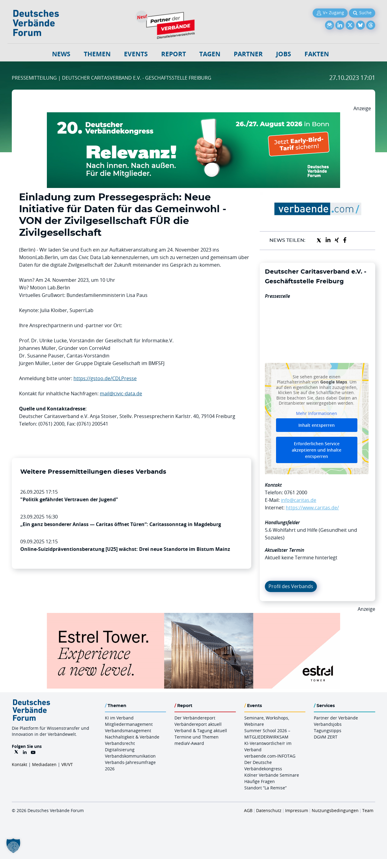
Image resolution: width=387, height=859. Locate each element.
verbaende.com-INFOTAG (269, 756)
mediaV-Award (189, 743)
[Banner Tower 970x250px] (193, 616)
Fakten (316, 54)
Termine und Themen (196, 737)
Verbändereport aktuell (198, 724)
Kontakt (19, 764)
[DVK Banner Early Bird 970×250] (193, 116)
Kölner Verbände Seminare (271, 775)
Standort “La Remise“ (265, 788)
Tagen (209, 54)
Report (173, 54)
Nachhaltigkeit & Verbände (132, 737)
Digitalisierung (120, 749)
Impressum (296, 810)
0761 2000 (295, 492)
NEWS (61, 54)
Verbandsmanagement (128, 730)
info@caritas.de (298, 500)
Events (136, 54)
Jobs (283, 54)
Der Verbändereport (194, 718)
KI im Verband (119, 718)
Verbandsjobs (328, 724)
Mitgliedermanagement (129, 724)
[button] (13, 845)
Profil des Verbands (290, 586)
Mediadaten (44, 764)
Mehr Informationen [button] (316, 413)
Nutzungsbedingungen (335, 810)
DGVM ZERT (325, 737)
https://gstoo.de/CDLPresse (105, 378)
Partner (248, 54)
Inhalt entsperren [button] (316, 425)
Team (367, 810)
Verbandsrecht (120, 743)
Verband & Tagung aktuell (200, 730)
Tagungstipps (327, 730)
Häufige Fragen (259, 781)
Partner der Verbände (336, 718)
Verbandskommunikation (130, 756)
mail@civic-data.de (121, 393)
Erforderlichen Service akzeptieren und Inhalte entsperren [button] (316, 450)
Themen (97, 54)
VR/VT (67, 764)
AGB (248, 810)
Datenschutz (268, 810)
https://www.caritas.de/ (312, 507)
